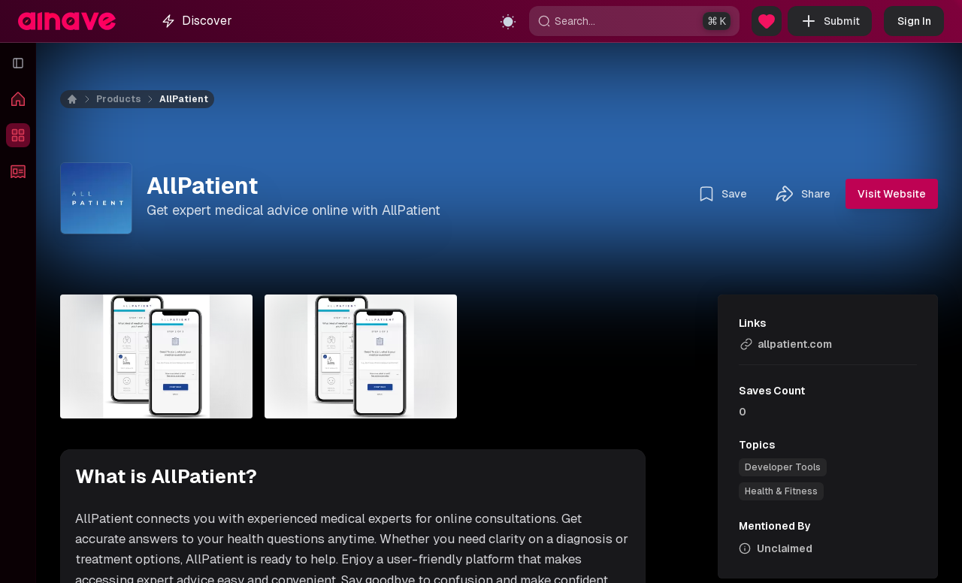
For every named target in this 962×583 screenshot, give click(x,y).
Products (118, 99)
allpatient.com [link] (785, 344)
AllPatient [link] (183, 99)
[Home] (81, 99)
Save (722, 194)
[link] (783, 467)
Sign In (914, 21)
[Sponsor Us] (767, 21)
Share (802, 193)
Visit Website (892, 194)
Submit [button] (830, 21)
